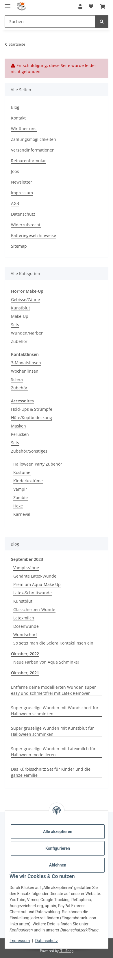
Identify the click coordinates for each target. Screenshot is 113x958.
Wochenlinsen (24, 371)
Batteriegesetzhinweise (33, 235)
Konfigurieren (57, 848)
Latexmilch (23, 618)
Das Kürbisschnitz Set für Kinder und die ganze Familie (50, 772)
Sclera (17, 379)
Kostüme (21, 472)
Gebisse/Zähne (25, 299)
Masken (18, 426)
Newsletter (21, 182)
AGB (15, 203)
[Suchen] (101, 21)
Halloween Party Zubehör (37, 464)
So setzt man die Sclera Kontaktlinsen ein (53, 643)
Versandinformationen (33, 150)
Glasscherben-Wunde (34, 609)
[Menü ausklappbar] (7, 3)
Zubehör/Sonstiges (29, 451)
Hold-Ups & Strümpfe (31, 409)
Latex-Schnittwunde (32, 592)
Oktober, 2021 (25, 672)
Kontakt (18, 118)
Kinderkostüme (28, 480)
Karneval (21, 514)
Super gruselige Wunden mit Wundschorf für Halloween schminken (55, 710)
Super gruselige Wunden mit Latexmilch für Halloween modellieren (53, 751)
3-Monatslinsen (26, 362)
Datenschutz (46, 940)
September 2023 (27, 559)
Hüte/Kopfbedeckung (31, 417)
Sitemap (19, 246)
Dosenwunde (26, 626)
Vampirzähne (26, 567)
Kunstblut (20, 308)
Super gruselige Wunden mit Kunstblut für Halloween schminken (52, 731)
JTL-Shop (66, 950)
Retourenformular (28, 160)
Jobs (15, 171)
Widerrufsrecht (25, 224)
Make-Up (19, 316)
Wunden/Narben (27, 333)
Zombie (20, 497)
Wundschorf (25, 634)
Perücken (20, 434)
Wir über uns (23, 128)
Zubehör (19, 341)
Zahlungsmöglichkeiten (33, 139)
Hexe (18, 506)
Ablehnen (57, 865)
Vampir (20, 489)
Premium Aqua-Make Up (37, 584)
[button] (80, 6)
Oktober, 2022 (25, 653)
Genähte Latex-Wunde (34, 576)
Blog (15, 107)
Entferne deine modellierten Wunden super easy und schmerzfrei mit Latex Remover (53, 690)
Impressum (20, 940)
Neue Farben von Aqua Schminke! (46, 662)
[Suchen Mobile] (50, 21)
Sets (15, 324)
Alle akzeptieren (57, 831)
